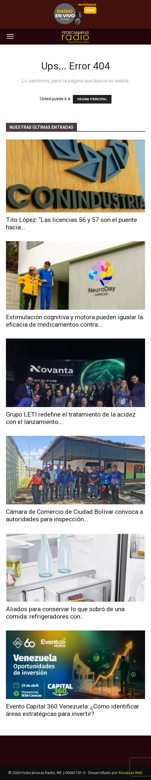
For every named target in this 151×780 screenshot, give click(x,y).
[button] (10, 36)
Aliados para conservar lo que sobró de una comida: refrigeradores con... (65, 613)
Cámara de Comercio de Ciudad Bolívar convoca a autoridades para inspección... (74, 515)
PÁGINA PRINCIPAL (92, 99)
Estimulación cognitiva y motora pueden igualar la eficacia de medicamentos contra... (74, 321)
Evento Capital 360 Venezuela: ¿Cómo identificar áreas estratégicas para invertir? (72, 710)
